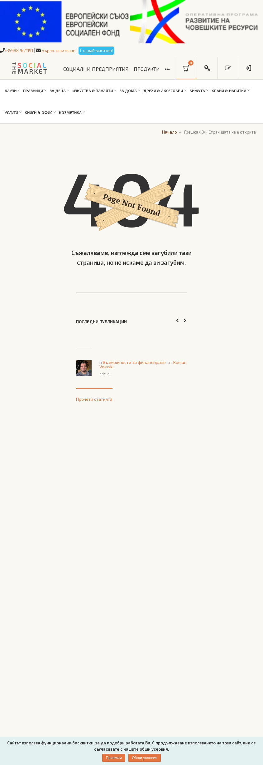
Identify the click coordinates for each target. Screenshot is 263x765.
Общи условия (144, 758)
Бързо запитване (63, 50)
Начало (167, 131)
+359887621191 (21, 50)
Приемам (114, 758)
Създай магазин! (105, 50)
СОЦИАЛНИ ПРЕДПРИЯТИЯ (96, 69)
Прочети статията (94, 398)
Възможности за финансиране (134, 361)
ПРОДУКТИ (147, 69)
